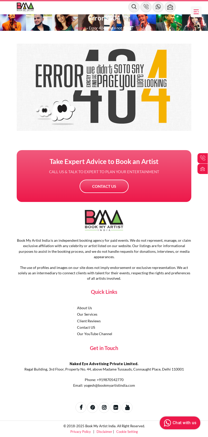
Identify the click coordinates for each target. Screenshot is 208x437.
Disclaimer (105, 432)
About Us (84, 308)
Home (80, 28)
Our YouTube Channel (94, 334)
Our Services (87, 314)
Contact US (104, 186)
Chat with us (179, 423)
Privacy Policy (81, 432)
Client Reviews (89, 321)
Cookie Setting (127, 432)
